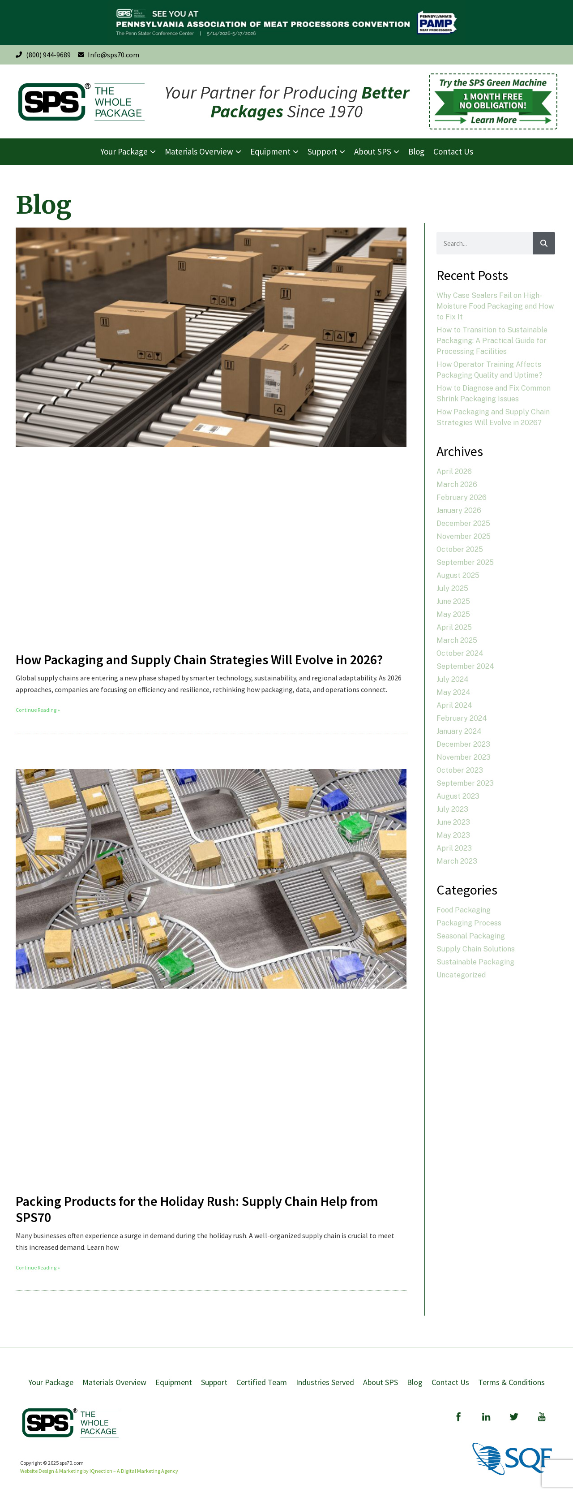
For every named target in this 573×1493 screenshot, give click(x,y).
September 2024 (465, 666)
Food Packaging (463, 910)
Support (214, 1382)
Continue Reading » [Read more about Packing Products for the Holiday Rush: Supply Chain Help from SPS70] (38, 1267)
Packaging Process (468, 923)
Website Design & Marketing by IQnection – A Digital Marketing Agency (99, 1470)
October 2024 (459, 653)
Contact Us (450, 1382)
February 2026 (461, 497)
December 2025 (463, 523)
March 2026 (456, 484)
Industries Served (325, 1382)
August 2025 (457, 575)
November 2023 (463, 757)
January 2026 (458, 510)
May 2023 (453, 835)
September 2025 (465, 562)
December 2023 (463, 744)
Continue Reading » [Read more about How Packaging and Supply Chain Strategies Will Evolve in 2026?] (38, 709)
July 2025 (452, 588)
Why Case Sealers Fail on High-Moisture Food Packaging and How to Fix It (495, 306)
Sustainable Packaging (475, 962)
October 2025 (459, 549)
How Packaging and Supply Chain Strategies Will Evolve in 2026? (199, 659)
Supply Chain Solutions (475, 949)
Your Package (50, 1382)
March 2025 (456, 640)
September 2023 (465, 783)
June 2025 (453, 601)
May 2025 (453, 614)
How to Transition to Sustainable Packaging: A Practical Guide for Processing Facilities (491, 341)
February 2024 (461, 718)
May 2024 (453, 692)
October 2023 (459, 770)
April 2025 (454, 627)
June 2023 (453, 822)
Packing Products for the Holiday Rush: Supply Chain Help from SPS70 (197, 1209)
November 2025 (463, 536)
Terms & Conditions (511, 1382)
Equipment (173, 1382)
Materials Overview (114, 1382)
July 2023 (452, 809)
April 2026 (454, 471)
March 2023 (456, 861)
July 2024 (452, 679)
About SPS (380, 1382)
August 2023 (457, 796)
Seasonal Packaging (470, 936)
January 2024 (459, 731)
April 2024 (454, 705)
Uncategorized (461, 975)
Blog (415, 1382)
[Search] (544, 243)
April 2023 (454, 848)
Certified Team (261, 1382)
